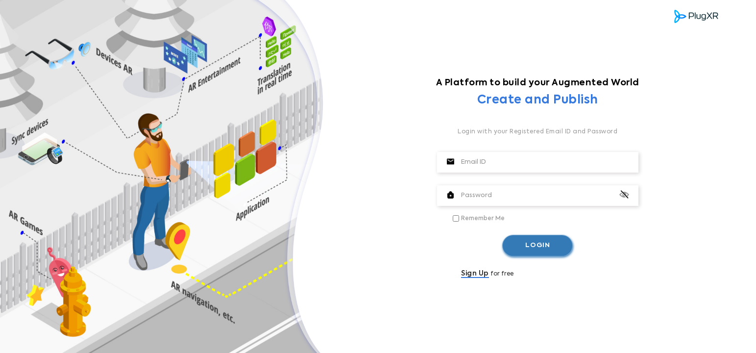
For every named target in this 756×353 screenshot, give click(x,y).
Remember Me (483, 219)
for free (487, 274)
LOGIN (537, 245)
